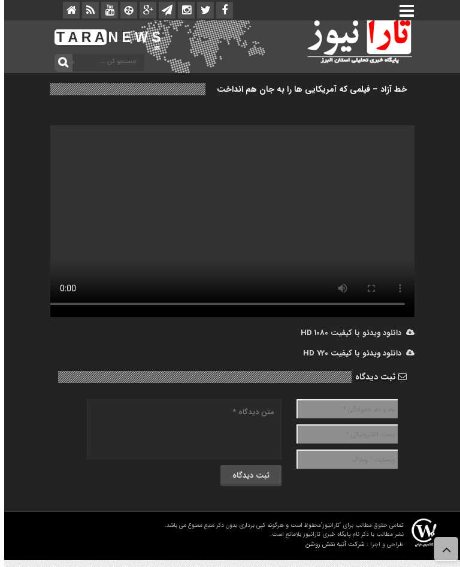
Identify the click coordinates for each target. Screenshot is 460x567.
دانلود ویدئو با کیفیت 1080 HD (353, 333)
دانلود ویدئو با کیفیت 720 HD (354, 353)
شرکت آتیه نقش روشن (331, 544)
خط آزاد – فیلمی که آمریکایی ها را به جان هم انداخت (308, 89)
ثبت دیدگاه (376, 377)
